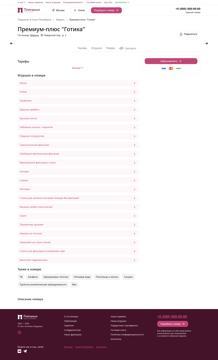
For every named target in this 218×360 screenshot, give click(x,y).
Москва (68, 346)
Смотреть (127, 48)
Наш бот (108, 2)
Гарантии (69, 325)
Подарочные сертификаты (124, 325)
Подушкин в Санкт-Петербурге (34, 19)
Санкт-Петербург (84, 346)
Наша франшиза (72, 334)
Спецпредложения (73, 2)
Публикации (70, 320)
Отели (79, 10)
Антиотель (116, 339)
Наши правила (35, 2)
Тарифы (82, 48)
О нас (22, 2)
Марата (60, 19)
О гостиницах (71, 316)
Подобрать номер (106, 10)
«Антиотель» (122, 2)
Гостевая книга (93, 2)
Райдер (110, 48)
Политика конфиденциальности (127, 334)
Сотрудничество (72, 330)
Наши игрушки (53, 2)
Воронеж (101, 346)
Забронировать (171, 61)
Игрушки (96, 48)
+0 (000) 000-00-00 (188, 9)
